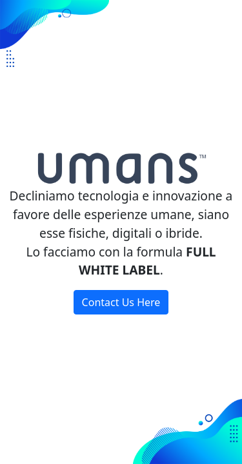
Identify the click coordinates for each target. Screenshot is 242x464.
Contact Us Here (121, 302)
